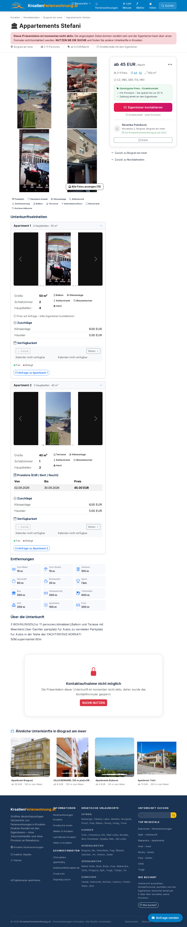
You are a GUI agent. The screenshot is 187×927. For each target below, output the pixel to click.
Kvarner (87, 830)
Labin (106, 819)
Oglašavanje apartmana (25, 880)
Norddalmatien (32, 17)
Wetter (140, 5)
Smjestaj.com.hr (62, 879)
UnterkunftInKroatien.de (66, 867)
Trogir (109, 870)
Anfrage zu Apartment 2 (31, 548)
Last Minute (127, 5)
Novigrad (126, 819)
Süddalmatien (91, 861)
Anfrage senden (165, 918)
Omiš (84, 870)
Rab (111, 839)
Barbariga (86, 819)
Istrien (86, 814)
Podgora (93, 870)
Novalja (124, 835)
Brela (106, 866)
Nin (93, 850)
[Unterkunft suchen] (154, 815)
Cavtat (85, 882)
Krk (103, 835)
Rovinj (108, 823)
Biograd (85, 850)
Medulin (115, 819)
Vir (93, 854)
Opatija (104, 839)
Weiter (93, 351)
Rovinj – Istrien (146, 852)
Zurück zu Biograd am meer (129, 152)
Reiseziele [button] (80, 3)
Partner (16, 860)
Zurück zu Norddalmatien (128, 159)
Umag (116, 823)
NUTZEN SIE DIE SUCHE (71, 40)
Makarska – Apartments (151, 840)
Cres (84, 835)
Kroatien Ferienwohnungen (27, 847)
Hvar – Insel (144, 846)
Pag (112, 850)
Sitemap (146, 921)
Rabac (99, 823)
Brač (98, 866)
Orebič (126, 882)
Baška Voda (88, 866)
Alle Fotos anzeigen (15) (85, 186)
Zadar (109, 854)
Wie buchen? (148, 905)
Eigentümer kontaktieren (143, 107)
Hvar (112, 866)
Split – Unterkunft (147, 834)
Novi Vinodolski (89, 839)
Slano (84, 886)
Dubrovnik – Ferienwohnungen (155, 828)
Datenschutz (131, 921)
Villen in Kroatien (62, 842)
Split (102, 870)
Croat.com (59, 873)
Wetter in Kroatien (63, 831)
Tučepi (117, 870)
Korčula (107, 882)
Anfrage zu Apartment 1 (31, 372)
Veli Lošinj (120, 839)
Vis (125, 870)
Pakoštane (102, 850)
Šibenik (120, 850)
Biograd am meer (53, 17)
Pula (92, 823)
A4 (135, 72)
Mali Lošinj (112, 835)
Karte (143, 140)
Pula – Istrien (145, 857)
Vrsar (124, 823)
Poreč (84, 823)
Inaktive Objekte (21, 854)
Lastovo (116, 882)
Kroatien (15, 17)
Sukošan (86, 854)
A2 (140, 72)
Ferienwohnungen (106, 5)
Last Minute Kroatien (64, 837)
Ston (91, 886)
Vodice (101, 854)
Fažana (98, 819)
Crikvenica (94, 835)
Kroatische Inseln (62, 825)
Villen (152, 5)
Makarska (122, 866)
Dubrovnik (89, 877)
